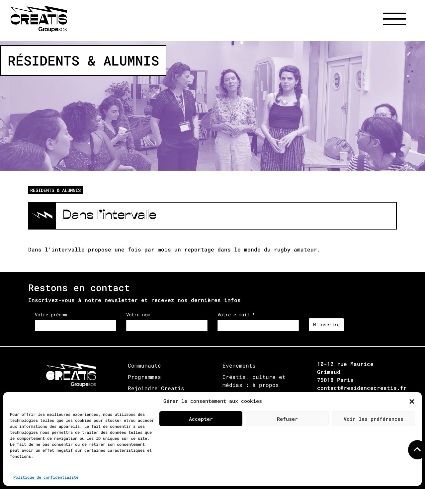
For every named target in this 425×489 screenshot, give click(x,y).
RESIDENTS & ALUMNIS (55, 190)
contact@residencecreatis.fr (362, 387)
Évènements (239, 365)
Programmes (144, 376)
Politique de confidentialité (45, 477)
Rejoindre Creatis (156, 388)
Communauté (144, 365)
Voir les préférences (373, 418)
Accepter (201, 418)
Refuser (287, 418)
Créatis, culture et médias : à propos (254, 380)
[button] (411, 401)
